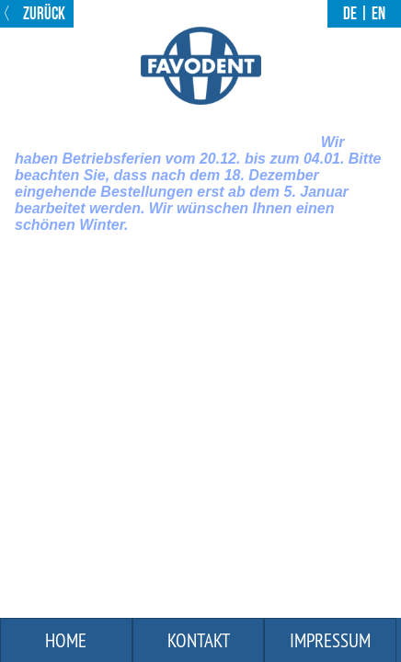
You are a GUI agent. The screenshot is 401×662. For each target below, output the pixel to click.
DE (350, 13)
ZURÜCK (42, 13)
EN (378, 13)
